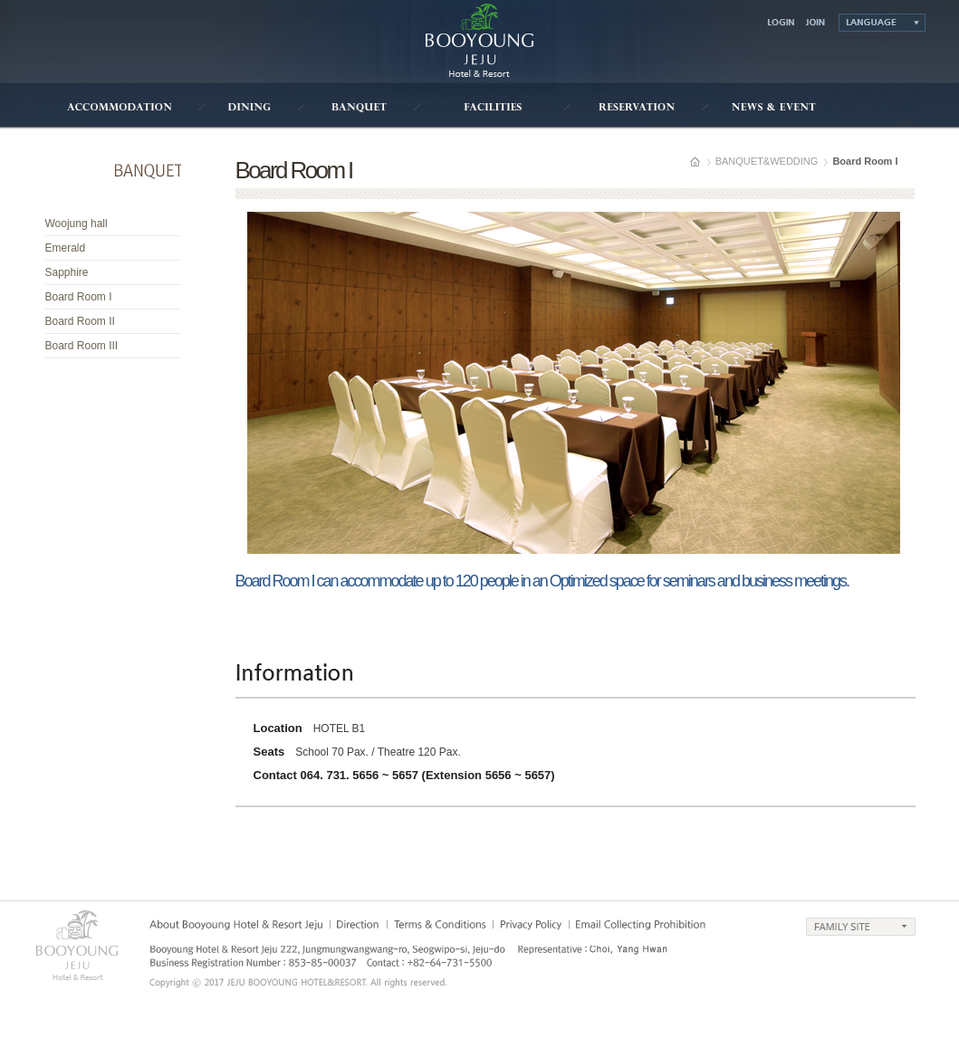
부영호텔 (479, 40)
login (779, 24)
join (816, 24)
